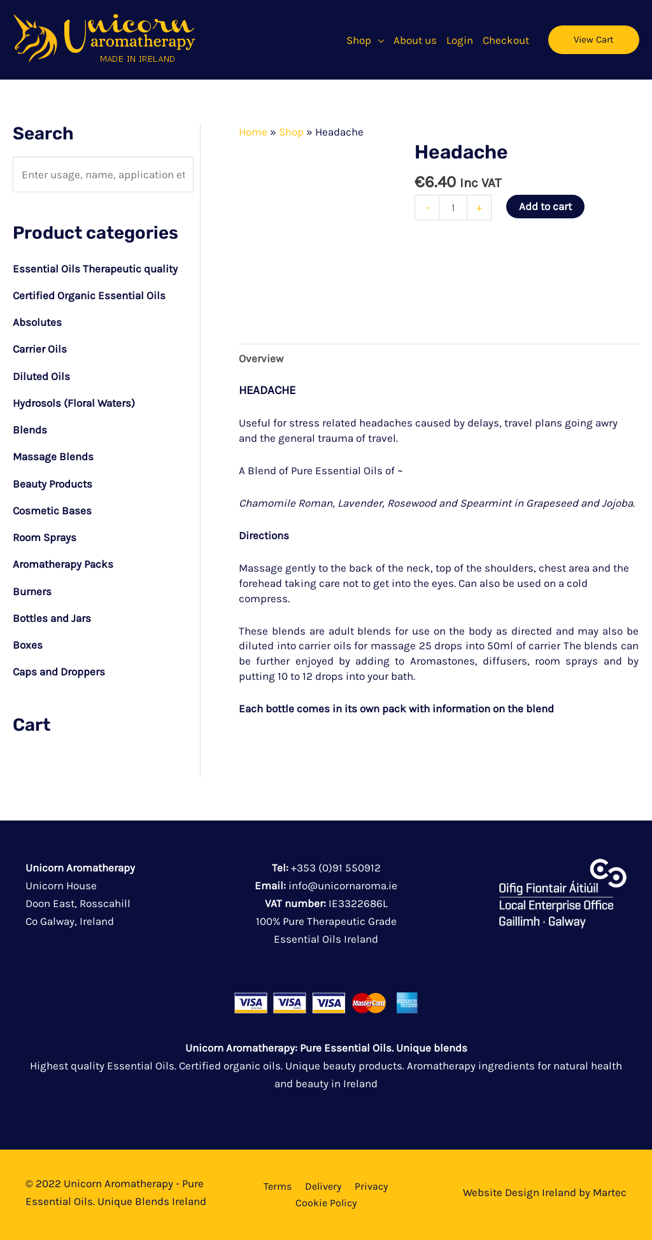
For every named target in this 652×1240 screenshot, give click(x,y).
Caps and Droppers (59, 671)
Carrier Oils (40, 348)
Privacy (371, 1186)
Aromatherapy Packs (63, 564)
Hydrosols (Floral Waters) (74, 403)
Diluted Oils (41, 376)
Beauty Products (52, 483)
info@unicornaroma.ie (342, 885)
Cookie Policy (326, 1203)
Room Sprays (44, 537)
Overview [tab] (261, 358)
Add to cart (545, 206)
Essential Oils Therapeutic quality (95, 268)
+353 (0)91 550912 (336, 867)
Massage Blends (53, 456)
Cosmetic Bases (52, 510)
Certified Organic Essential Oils (89, 295)
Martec (610, 1192)
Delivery (323, 1186)
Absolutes (37, 322)
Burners (32, 591)
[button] (377, 40)
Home (253, 131)
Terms (278, 1186)
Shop (291, 131)
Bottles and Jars (52, 618)
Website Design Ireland (519, 1192)
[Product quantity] (453, 207)
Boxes (28, 644)
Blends (30, 429)
